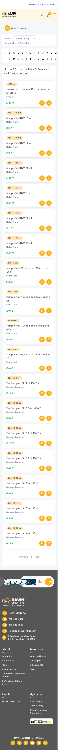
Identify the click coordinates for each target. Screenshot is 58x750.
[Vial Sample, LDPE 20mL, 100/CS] (29, 428)
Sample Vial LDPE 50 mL (19, 218)
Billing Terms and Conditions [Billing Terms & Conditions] (38, 712)
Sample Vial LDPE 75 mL (19, 243)
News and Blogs (38, 656)
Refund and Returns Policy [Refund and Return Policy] (12, 683)
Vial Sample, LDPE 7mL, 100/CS (22, 508)
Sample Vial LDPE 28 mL (19, 168)
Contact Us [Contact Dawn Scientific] (8, 660)
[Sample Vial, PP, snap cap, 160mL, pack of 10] (29, 263)
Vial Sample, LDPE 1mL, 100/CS (22, 383)
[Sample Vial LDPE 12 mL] (29, 113)
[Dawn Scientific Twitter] (19, 743)
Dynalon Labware (15, 387)
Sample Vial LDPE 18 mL (19, 143)
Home (8, 69)
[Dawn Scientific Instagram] (26, 743)
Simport (10, 96)
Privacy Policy (9, 669)
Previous (22, 557)
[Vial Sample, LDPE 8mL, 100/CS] (29, 528)
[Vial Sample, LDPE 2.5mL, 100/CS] (29, 403)
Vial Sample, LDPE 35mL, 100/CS (23, 458)
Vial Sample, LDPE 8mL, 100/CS (22, 533)
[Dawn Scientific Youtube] (32, 743)
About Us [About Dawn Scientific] (7, 656)
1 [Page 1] (31, 557)
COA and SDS (36, 664)
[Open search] (42, 15)
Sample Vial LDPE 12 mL (19, 118)
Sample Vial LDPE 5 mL (18, 193)
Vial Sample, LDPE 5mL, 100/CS (22, 483)
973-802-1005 (12, 625)
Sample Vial (19, 73)
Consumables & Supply (31, 69)
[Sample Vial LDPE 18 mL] (29, 138)
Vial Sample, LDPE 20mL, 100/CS (23, 433)
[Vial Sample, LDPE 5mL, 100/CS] (29, 478)
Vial (6, 73)
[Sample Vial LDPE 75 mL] (29, 238)
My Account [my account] (36, 701)
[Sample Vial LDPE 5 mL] (29, 188)
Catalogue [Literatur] (35, 660)
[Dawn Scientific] (9, 16)
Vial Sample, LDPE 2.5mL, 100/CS (23, 408)
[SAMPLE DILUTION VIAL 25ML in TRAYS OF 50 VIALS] (29, 84)
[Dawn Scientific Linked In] (45, 743)
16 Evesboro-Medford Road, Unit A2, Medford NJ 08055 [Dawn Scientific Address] (19, 638)
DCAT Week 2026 (11, 701)
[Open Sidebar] (54, 14)
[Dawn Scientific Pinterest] (39, 743)
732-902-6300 (13, 619)
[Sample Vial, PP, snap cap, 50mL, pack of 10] (29, 320)
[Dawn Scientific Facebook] (13, 743)
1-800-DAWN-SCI (14, 613)
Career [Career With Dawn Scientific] (5, 664)
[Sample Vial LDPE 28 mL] (29, 163)
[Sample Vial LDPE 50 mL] (29, 213)
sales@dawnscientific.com (19, 631)
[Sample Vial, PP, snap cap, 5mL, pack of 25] (29, 349)
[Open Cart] (48, 15)
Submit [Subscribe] (51, 581)
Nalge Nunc (12, 121)
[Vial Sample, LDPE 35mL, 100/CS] (29, 453)
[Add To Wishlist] (49, 103)
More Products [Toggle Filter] (16, 28)
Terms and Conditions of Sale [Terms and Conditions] (13, 675)
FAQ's (32, 669)
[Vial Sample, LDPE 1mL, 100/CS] (29, 378)
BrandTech (11, 275)
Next (38, 557)
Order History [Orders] (36, 705)
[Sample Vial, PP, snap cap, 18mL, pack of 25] (29, 292)
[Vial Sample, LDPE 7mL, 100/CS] (29, 503)
